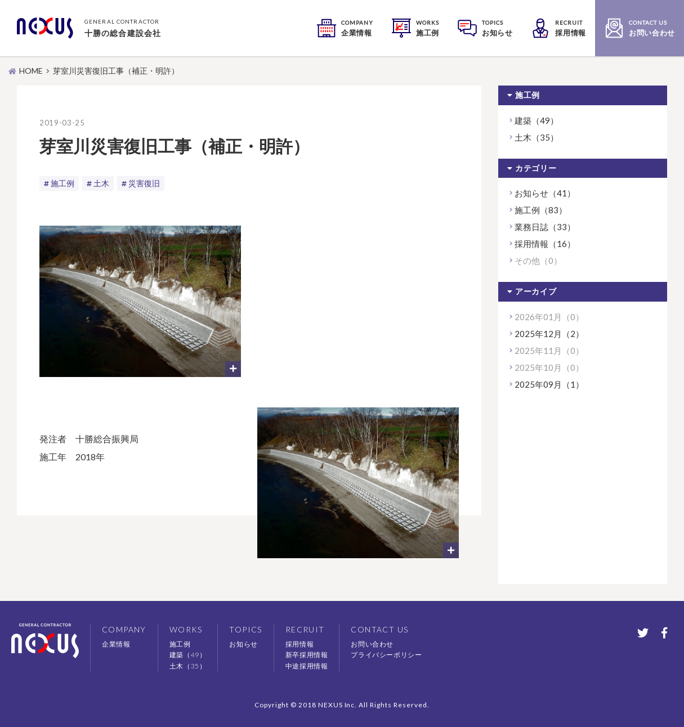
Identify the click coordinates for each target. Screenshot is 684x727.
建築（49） (536, 120)
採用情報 (299, 644)
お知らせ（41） (545, 193)
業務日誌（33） (545, 227)
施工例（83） (541, 210)
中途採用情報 (306, 666)
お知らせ (243, 644)
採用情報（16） (545, 244)
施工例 (62, 183)
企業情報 (116, 644)
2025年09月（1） (549, 384)
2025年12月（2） (549, 334)
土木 (101, 183)
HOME (31, 70)
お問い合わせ (372, 644)
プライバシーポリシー (386, 654)
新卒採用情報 (306, 654)
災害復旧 (144, 183)
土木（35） (536, 137)
